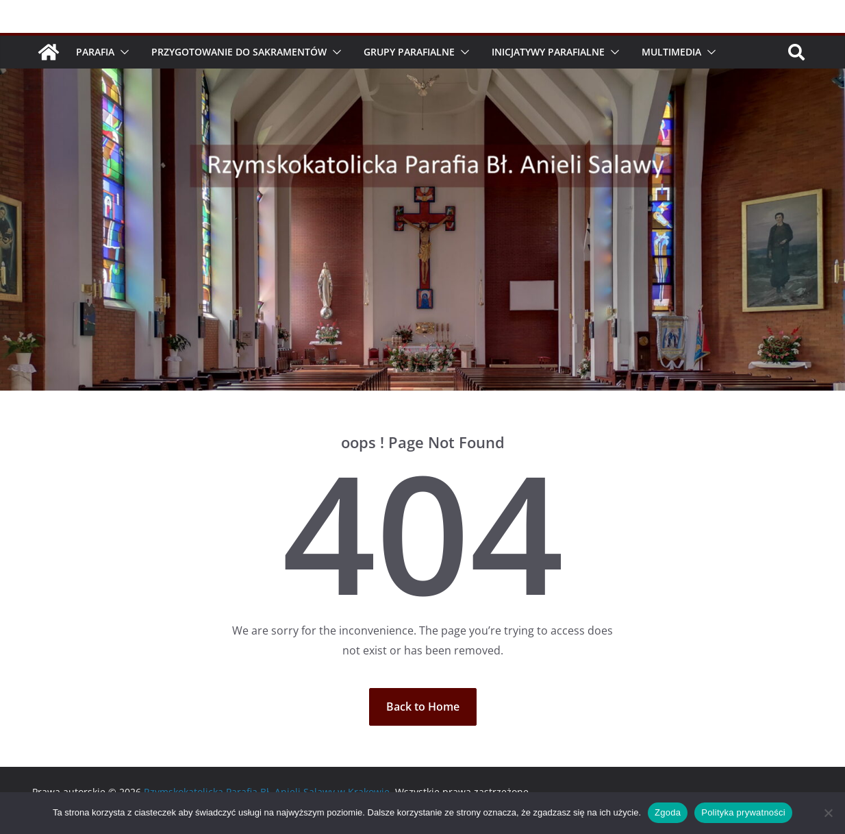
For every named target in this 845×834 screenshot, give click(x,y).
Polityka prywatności (743, 812)
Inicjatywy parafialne (548, 51)
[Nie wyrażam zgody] (828, 813)
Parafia (95, 51)
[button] (121, 52)
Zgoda (668, 812)
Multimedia (671, 51)
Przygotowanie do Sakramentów (239, 51)
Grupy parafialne (409, 51)
